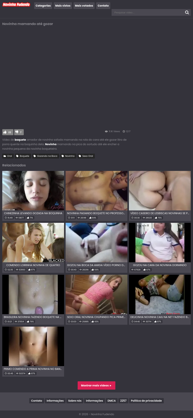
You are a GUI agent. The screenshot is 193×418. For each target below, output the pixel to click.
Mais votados (84, 6)
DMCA (112, 401)
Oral (9, 156)
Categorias (43, 6)
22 (9, 132)
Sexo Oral (87, 156)
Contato (103, 6)
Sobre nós (74, 401)
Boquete (24, 156)
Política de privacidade (146, 401)
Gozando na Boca (47, 156)
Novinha (69, 156)
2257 (123, 401)
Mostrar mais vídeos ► (96, 385)
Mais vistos (62, 6)
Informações (55, 401)
